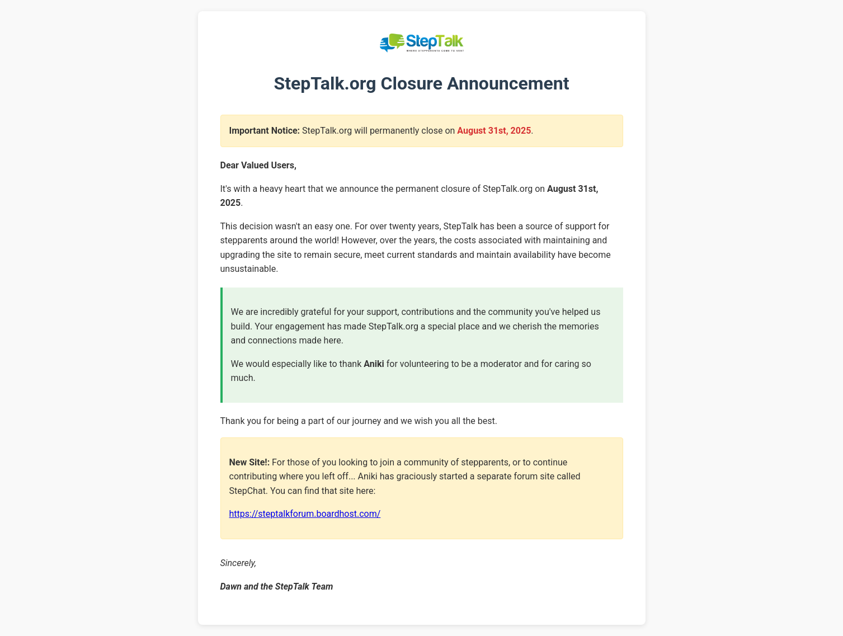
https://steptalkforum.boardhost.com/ (305, 513)
